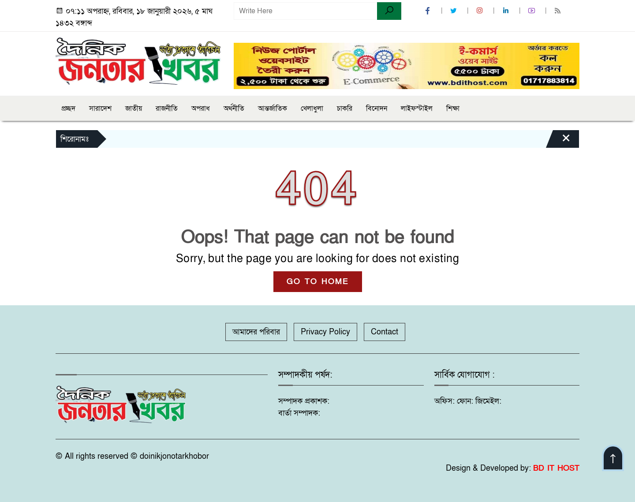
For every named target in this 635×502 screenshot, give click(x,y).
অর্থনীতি (234, 108)
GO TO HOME (318, 282)
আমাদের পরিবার (256, 332)
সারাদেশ (100, 108)
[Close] (558, 141)
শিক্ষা (452, 108)
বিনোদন (376, 108)
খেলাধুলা (312, 108)
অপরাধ (200, 108)
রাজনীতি (167, 108)
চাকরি (344, 108)
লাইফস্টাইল (417, 108)
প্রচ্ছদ (68, 108)
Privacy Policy (325, 332)
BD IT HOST (556, 468)
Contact (384, 332)
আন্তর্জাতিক (272, 108)
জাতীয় (133, 108)
